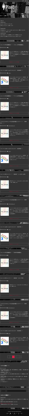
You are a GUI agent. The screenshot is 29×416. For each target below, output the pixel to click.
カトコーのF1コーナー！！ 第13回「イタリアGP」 (12, 278)
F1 (8, 47)
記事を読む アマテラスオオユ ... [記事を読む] (14, 140)
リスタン (9, 151)
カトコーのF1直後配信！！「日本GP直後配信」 (11, 252)
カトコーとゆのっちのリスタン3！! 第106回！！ (11, 330)
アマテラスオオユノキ (11, 125)
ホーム (2, 15)
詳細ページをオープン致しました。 (7, 403)
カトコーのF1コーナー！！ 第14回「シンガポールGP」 (13, 174)
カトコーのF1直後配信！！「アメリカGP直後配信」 (12, 96)
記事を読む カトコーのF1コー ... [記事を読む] (14, 191)
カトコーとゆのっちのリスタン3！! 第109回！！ (11, 70)
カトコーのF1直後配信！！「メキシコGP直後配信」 (12, 44)
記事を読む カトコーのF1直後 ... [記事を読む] (14, 113)
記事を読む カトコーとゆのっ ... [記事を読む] (14, 87)
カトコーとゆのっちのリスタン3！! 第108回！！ (11, 148)
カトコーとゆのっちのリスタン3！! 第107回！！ (11, 226)
